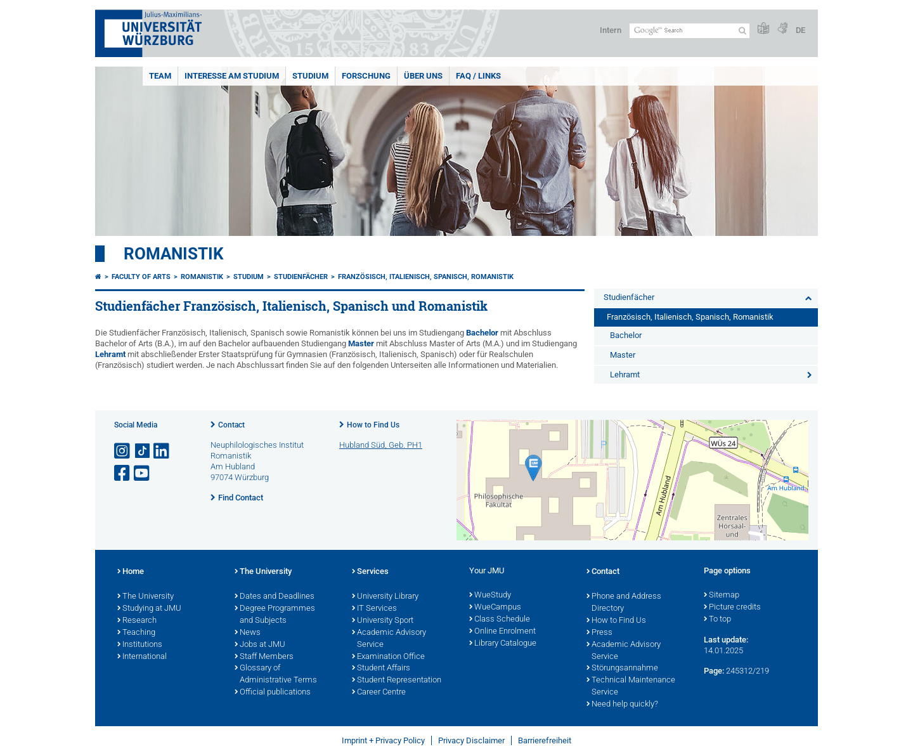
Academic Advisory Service (389, 639)
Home (130, 572)
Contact (231, 424)
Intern (610, 30)
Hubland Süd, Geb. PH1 (380, 445)
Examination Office (388, 657)
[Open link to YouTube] (143, 473)
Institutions (139, 645)
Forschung (366, 76)
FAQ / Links (478, 76)
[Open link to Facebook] (123, 473)
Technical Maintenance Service (630, 686)
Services (370, 572)
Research (137, 621)
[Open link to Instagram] (123, 451)
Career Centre (379, 692)
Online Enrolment (502, 631)
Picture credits (732, 607)
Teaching (136, 633)
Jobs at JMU (260, 645)
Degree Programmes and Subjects (275, 615)
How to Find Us (373, 424)
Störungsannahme (622, 668)
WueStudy (490, 595)
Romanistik (174, 253)
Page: (714, 670)
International (142, 657)
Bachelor (482, 332)
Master (361, 343)
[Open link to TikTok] (143, 451)
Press (599, 633)
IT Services (374, 609)
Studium (310, 76)
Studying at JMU (149, 609)
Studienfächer (301, 277)
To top (717, 619)
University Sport (382, 621)
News (248, 633)
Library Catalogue (502, 643)
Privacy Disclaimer (471, 740)
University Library (385, 597)
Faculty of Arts (141, 277)
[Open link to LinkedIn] (162, 451)
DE (800, 30)
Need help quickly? (622, 704)
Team (160, 76)
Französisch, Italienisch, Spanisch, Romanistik (426, 277)
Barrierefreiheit (544, 740)
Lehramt (110, 354)
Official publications (273, 692)
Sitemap (721, 595)
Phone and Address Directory (623, 603)
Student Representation (396, 680)
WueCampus (495, 607)
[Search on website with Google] (689, 30)
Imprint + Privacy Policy (383, 740)
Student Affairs (381, 668)
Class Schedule (499, 619)
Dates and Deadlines (274, 597)
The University (145, 597)
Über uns (423, 76)
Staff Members (264, 657)
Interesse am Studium (232, 76)
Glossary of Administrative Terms (276, 674)
